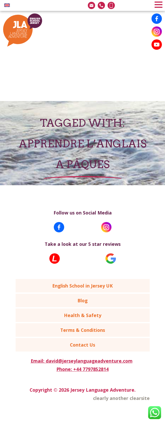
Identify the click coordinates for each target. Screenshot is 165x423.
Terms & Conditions (82, 330)
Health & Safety (82, 315)
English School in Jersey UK (82, 286)
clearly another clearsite (121, 398)
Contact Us (82, 345)
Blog (82, 300)
